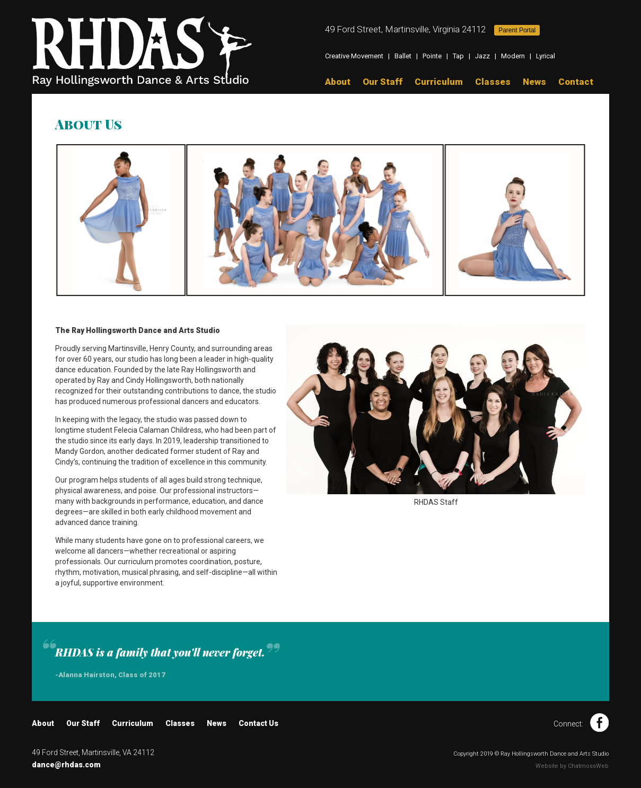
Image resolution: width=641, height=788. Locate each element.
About (337, 81)
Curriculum (439, 81)
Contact (575, 81)
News (534, 81)
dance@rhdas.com (66, 764)
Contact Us (258, 723)
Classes (493, 81)
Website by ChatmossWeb (572, 766)
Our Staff (382, 81)
